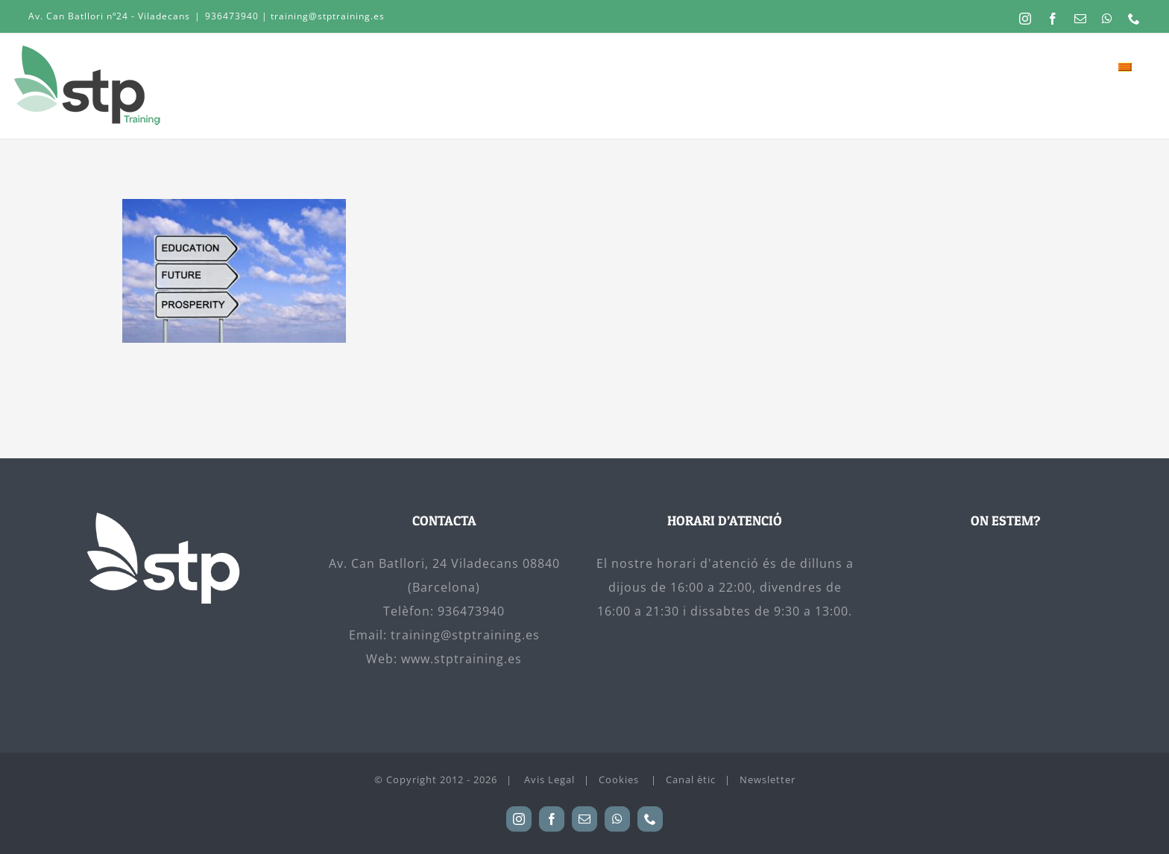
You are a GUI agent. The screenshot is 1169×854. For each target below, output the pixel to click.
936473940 (471, 611)
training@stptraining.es (465, 635)
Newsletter (767, 779)
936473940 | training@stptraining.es (295, 16)
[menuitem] (1124, 67)
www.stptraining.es (461, 659)
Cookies (620, 779)
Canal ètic (691, 779)
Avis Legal (549, 779)
